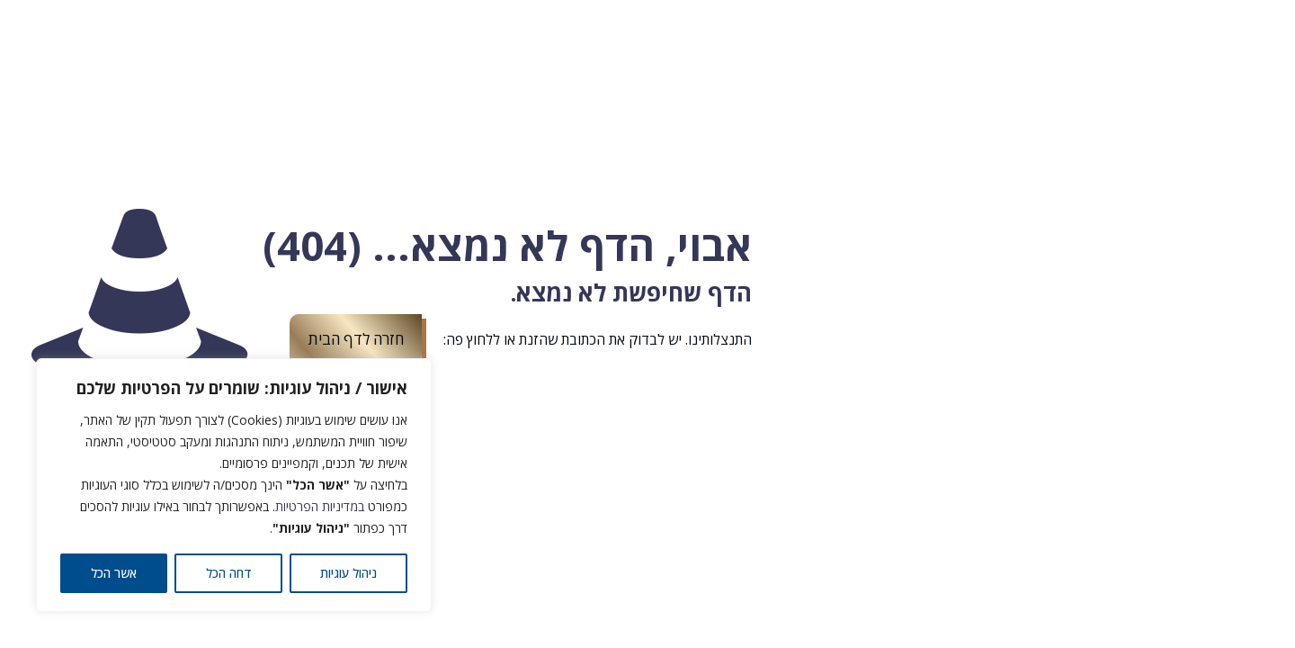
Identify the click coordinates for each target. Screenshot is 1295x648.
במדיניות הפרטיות (319, 506)
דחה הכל (229, 572)
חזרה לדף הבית (356, 338)
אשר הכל (114, 572)
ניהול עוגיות (348, 572)
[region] (234, 485)
